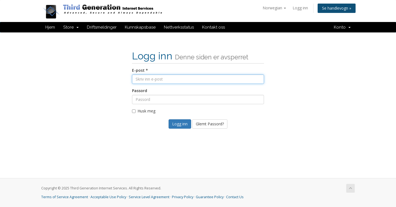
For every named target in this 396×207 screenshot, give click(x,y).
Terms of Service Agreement (64, 197)
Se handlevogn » (336, 8)
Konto (342, 27)
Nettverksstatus (179, 27)
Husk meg (143, 111)
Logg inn (300, 7)
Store (71, 27)
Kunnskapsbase (140, 27)
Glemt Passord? (210, 123)
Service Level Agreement (149, 197)
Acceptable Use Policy (108, 197)
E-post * (140, 70)
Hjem (50, 27)
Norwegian (274, 7)
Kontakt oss (213, 27)
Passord (139, 90)
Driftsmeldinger (102, 27)
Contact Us (235, 197)
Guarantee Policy (210, 197)
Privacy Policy (182, 197)
